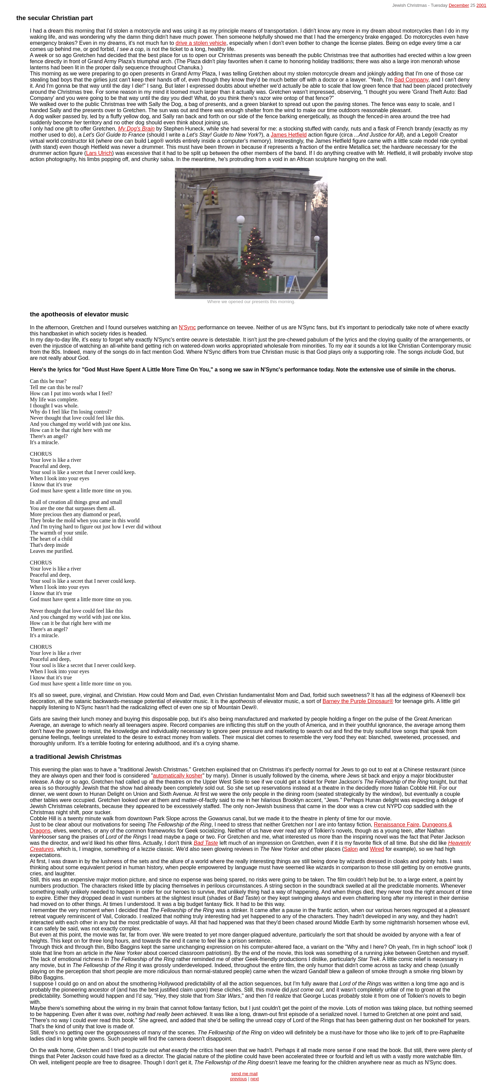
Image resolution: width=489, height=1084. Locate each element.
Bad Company (411, 80)
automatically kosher (177, 776)
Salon (351, 849)
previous (238, 1078)
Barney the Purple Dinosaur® (358, 701)
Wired (377, 849)
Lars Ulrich (99, 153)
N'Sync (187, 327)
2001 (481, 5)
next (255, 1078)
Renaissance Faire (396, 824)
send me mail (244, 1073)
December (459, 5)
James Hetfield (289, 135)
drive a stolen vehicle (201, 43)
